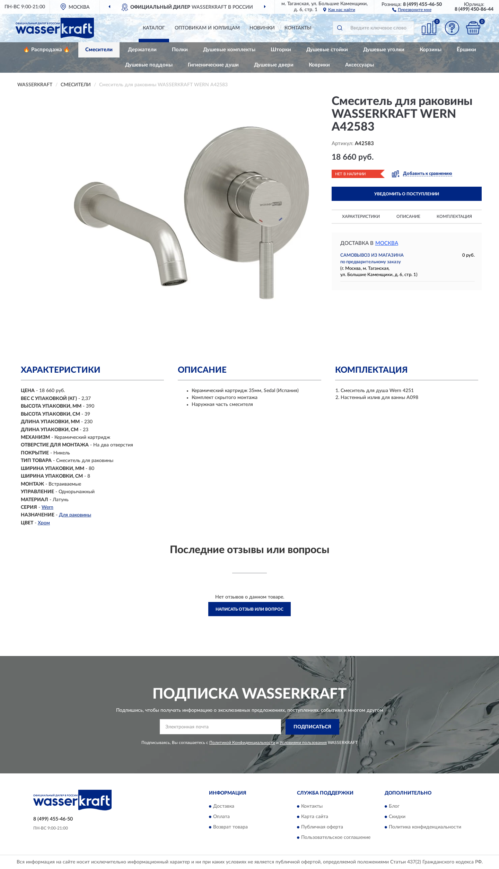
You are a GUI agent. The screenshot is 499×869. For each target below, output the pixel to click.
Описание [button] (408, 216)
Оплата (221, 817)
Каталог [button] (154, 28)
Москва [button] (386, 243)
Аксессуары (359, 65)
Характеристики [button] (361, 216)
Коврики (319, 65)
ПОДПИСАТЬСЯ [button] (312, 727)
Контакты (298, 28)
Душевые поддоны (149, 65)
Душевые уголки (383, 49)
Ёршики (466, 49)
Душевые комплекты (229, 49)
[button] (411, 9)
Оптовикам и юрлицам (207, 28)
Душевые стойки (327, 49)
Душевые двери (274, 65)
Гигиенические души (213, 65)
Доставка (223, 806)
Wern (47, 507)
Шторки (281, 49)
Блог (394, 806)
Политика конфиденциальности (425, 827)
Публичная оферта (322, 827)
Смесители (99, 49)
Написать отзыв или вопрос (249, 609)
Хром (44, 523)
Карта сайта (314, 817)
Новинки (262, 28)
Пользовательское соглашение (335, 837)
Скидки (397, 817)
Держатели (142, 49)
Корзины (430, 49)
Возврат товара (230, 827)
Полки (180, 49)
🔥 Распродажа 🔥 (46, 49)
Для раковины (75, 515)
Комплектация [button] (454, 216)
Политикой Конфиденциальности (242, 743)
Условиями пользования (303, 743)
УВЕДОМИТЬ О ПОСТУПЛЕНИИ (406, 194)
